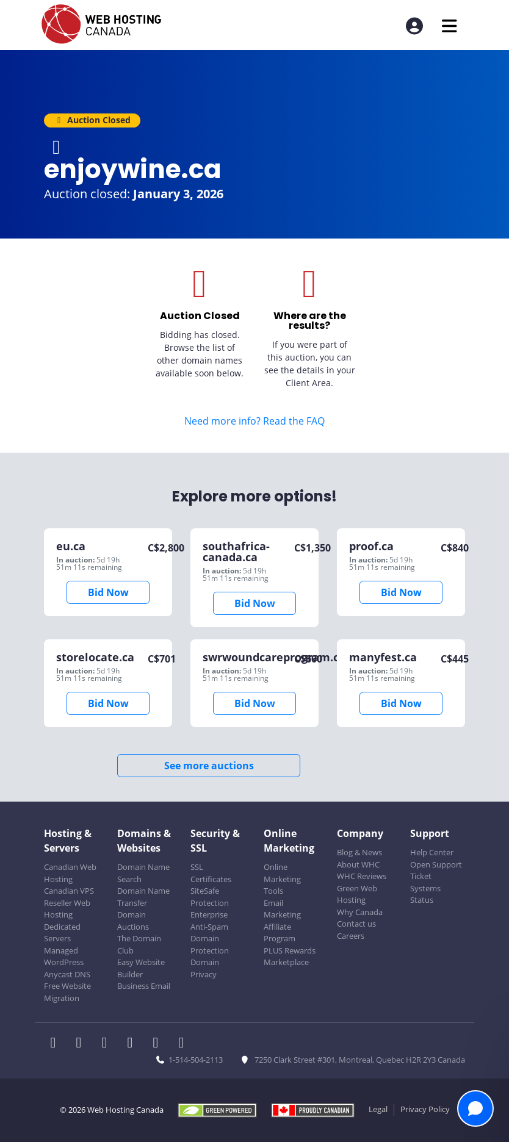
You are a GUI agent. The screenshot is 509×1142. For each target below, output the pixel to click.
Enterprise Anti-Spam (209, 920)
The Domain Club (139, 944)
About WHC (358, 864)
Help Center (431, 852)
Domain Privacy (204, 968)
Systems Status (425, 894)
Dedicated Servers (62, 932)
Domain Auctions (133, 920)
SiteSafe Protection (209, 896)
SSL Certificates (210, 873)
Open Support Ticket (436, 870)
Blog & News (359, 852)
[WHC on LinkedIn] (108, 1043)
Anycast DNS (67, 974)
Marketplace (286, 962)
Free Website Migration (67, 992)
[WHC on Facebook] (57, 1043)
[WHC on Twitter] (82, 1043)
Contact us (356, 923)
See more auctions (209, 765)
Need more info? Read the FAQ (254, 421)
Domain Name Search (143, 873)
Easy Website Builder (141, 968)
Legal (378, 1109)
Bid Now (108, 592)
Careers (350, 935)
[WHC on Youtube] (159, 1043)
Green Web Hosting (357, 894)
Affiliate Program (279, 932)
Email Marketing (282, 909)
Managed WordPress (64, 956)
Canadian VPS (69, 890)
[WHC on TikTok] (183, 1043)
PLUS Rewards (290, 950)
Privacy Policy (425, 1109)
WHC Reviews (361, 876)
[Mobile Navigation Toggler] (449, 26)
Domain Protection (209, 944)
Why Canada (360, 912)
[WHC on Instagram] (133, 1043)
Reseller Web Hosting (67, 909)
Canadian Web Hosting (70, 873)
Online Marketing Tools (282, 878)
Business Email (143, 985)
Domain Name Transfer (143, 896)
